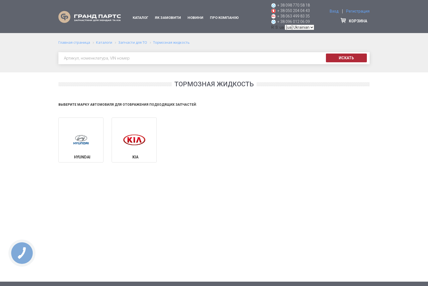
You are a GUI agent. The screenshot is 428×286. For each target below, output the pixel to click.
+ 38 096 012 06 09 (293, 21)
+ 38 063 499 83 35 (293, 16)
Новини (195, 18)
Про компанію (224, 18)
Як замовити (168, 18)
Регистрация (358, 11)
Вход (334, 11)
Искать (346, 58)
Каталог (140, 18)
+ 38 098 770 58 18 (293, 5)
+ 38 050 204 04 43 (293, 10)
